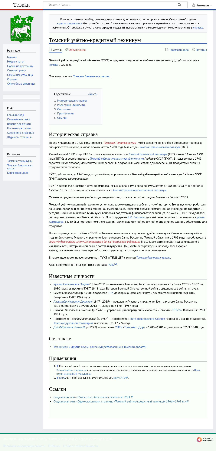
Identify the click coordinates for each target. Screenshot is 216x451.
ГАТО (110, 264)
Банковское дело (17, 172)
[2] (115, 264)
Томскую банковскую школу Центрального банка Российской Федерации (94, 241)
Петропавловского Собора (147, 318)
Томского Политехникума (119, 142)
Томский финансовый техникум (160, 147)
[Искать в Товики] (115, 5)
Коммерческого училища (71, 369)
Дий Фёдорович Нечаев (68, 327)
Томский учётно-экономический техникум (117, 158)
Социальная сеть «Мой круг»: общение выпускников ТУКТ (92, 397)
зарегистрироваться (69, 23)
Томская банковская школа (91, 76)
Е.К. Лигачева (136, 217)
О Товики (54, 446)
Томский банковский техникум (147, 154)
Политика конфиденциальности (24, 446)
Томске (53, 64)
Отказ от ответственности (80, 446)
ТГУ (110, 292)
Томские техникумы (19, 160)
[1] (189, 146)
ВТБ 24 (177, 310)
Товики (21, 5)
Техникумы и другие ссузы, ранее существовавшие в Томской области (100, 346)
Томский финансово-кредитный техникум (139, 190)
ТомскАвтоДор (134, 327)
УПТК (119, 327)
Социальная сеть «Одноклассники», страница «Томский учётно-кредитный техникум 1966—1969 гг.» (120, 401)
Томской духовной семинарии (73, 323)
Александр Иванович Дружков (73, 301)
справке (198, 27)
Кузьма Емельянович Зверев (71, 284)
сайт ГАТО (119, 377)
